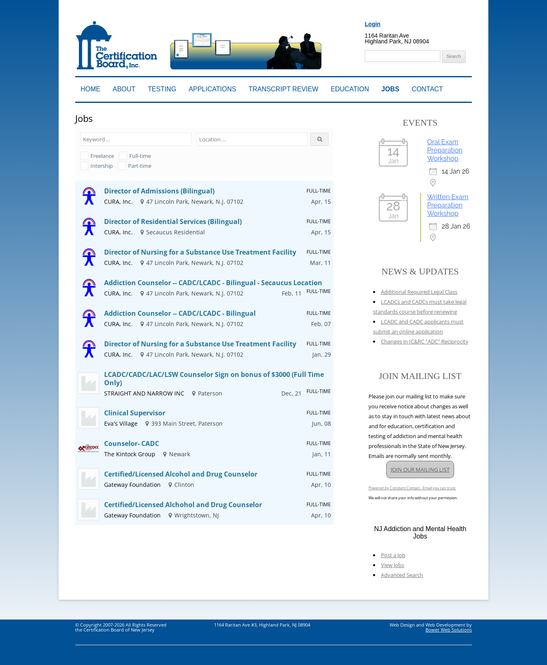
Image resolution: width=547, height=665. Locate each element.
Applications (212, 89)
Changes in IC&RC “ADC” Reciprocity (425, 341)
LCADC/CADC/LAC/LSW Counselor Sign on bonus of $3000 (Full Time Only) (214, 378)
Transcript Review (284, 89)
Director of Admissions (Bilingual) (159, 191)
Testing (162, 89)
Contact (427, 89)
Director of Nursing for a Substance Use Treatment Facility (200, 252)
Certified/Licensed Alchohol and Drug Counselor (183, 505)
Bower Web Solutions (449, 630)
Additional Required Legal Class (419, 292)
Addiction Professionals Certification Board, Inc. (192, 15)
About (124, 89)
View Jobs (392, 565)
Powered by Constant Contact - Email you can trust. (412, 488)
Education (350, 89)
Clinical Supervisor (134, 413)
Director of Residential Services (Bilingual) (173, 221)
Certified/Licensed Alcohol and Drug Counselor (180, 474)
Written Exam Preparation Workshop (448, 205)
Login (373, 24)
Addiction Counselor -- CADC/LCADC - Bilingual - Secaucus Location (213, 283)
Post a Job (393, 555)
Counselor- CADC (131, 443)
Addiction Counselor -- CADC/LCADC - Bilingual (180, 313)
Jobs (390, 89)
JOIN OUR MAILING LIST (420, 469)
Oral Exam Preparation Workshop (444, 150)
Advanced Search (402, 575)
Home (90, 89)
